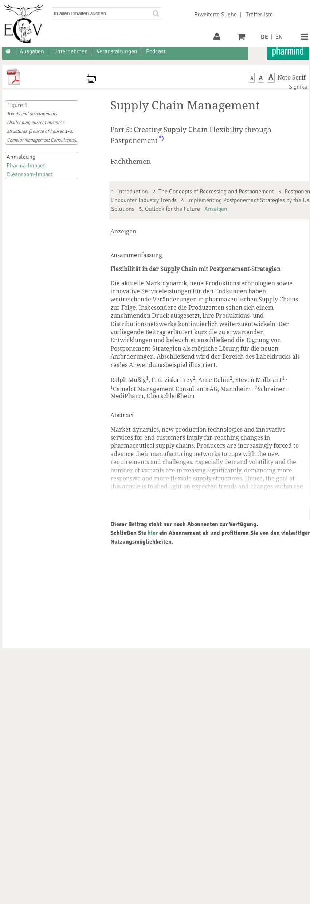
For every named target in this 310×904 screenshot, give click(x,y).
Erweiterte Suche (215, 14)
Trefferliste (259, 14)
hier (153, 533)
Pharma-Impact (26, 165)
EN (279, 36)
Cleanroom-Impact (30, 174)
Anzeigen (215, 209)
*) (161, 138)
